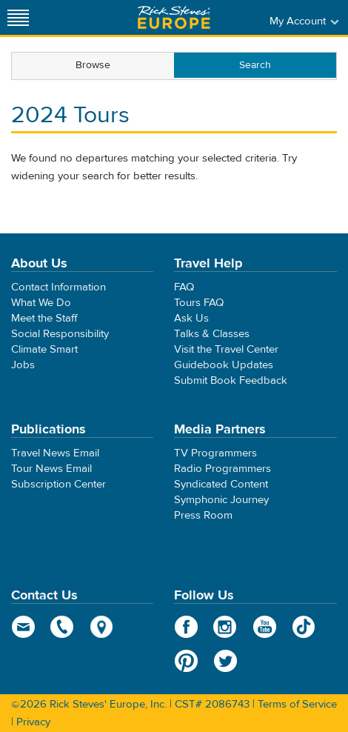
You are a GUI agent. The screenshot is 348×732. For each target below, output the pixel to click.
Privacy (33, 722)
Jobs (23, 365)
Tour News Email (51, 469)
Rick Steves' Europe (174, 17)
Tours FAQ (199, 303)
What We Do (41, 303)
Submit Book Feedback (230, 380)
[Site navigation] (18, 17)
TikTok (304, 627)
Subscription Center (58, 484)
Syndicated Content (221, 484)
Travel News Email (55, 453)
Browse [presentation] (93, 65)
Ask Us (191, 318)
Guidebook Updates (223, 365)
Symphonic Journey (221, 500)
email (23, 627)
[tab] (93, 66)
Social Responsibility (60, 334)
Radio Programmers (222, 469)
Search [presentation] (255, 65)
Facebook (186, 627)
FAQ (184, 287)
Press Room (203, 515)
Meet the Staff (44, 318)
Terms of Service (297, 704)
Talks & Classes (212, 334)
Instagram (225, 627)
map (102, 627)
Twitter (225, 661)
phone (62, 627)
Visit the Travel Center (226, 349)
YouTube (264, 627)
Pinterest (186, 661)
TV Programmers (215, 453)
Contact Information (58, 287)
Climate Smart (44, 349)
